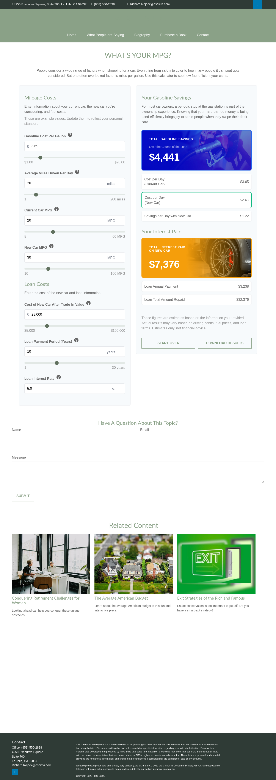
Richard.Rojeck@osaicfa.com (148, 4)
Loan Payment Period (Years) (52, 341)
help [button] (70, 134)
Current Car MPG (42, 209)
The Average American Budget (121, 598)
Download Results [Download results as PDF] (224, 343)
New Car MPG (39, 246)
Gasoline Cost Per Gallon (48, 135)
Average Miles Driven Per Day (52, 172)
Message (19, 457)
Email (144, 430)
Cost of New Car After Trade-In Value (58, 304)
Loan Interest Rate (43, 378)
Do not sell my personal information (155, 769)
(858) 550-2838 (103, 4)
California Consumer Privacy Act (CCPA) (184, 765)
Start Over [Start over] (168, 343)
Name (16, 430)
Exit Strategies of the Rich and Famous (211, 598)
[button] (72, 35)
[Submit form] (23, 496)
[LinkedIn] (257, 4)
